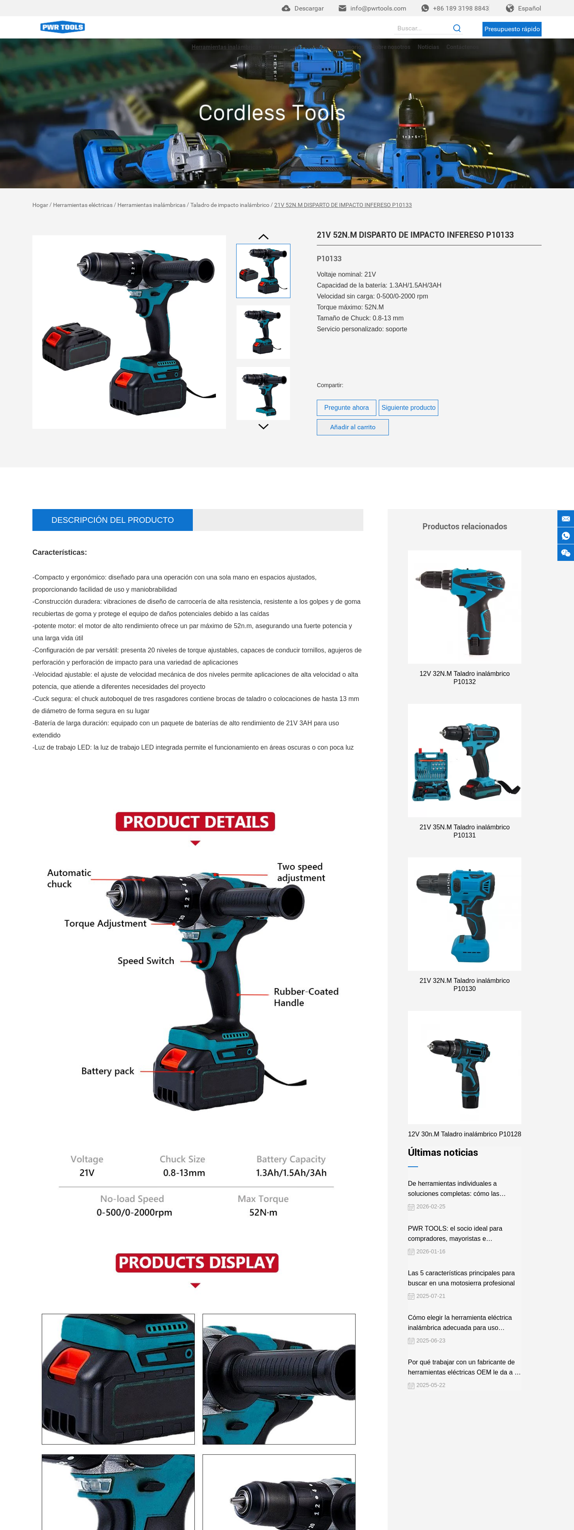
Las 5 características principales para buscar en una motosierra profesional (461, 1253)
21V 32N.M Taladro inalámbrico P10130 (464, 964)
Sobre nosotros (390, 47)
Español (529, 8)
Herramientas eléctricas (83, 205)
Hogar (40, 205)
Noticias (428, 47)
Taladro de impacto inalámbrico (229, 205)
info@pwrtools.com (378, 8)
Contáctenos (462, 47)
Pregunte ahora (346, 407)
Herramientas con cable (299, 47)
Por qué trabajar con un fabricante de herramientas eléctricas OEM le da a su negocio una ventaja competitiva (464, 1343)
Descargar (309, 8)
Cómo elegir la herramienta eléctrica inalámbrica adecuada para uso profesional (459, 1298)
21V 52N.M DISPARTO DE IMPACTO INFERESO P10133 (343, 205)
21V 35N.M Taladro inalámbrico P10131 (464, 818)
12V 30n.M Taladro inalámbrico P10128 (465, 1109)
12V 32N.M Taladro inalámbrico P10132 (464, 673)
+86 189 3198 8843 (461, 8)
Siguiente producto (408, 407)
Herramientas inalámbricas (226, 47)
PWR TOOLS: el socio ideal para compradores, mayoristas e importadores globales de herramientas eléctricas (463, 1209)
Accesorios (350, 47)
